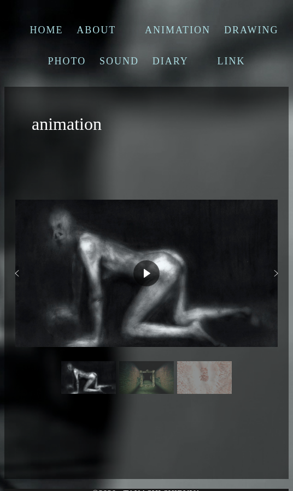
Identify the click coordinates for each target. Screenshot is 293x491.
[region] (146, 293)
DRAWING (251, 30)
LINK (231, 61)
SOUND (119, 61)
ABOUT (96, 30)
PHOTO (67, 61)
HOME (46, 30)
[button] (17, 273)
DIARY (171, 61)
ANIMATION (177, 30)
